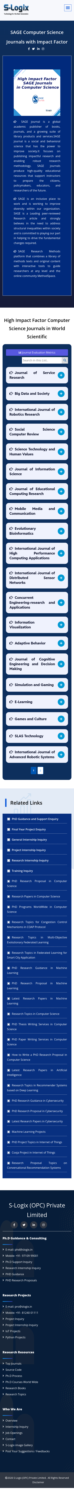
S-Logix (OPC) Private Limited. (30, 1477)
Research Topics (15, 1394)
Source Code (13, 1370)
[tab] (37, 375)
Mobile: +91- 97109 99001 (21, 1256)
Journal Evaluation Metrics (37, 352)
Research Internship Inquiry (23, 1268)
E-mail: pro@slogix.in (18, 1306)
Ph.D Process (13, 1376)
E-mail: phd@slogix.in (19, 1249)
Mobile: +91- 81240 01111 (21, 1313)
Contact (10, 1439)
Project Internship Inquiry (21, 1325)
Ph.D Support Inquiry (18, 1262)
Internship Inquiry (16, 1427)
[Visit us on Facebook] (14, 1224)
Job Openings (13, 1433)
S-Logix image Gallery (19, 1445)
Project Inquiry (14, 1319)
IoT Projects (12, 1331)
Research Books (15, 1388)
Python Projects (15, 1337)
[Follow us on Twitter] (24, 1224)
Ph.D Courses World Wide (21, 1382)
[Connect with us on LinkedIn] (33, 1224)
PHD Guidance (14, 1274)
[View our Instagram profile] (43, 1224)
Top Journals (13, 1363)
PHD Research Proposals (21, 1280)
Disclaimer (37, 1482)
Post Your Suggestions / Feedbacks (27, 1451)
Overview (11, 1420)
